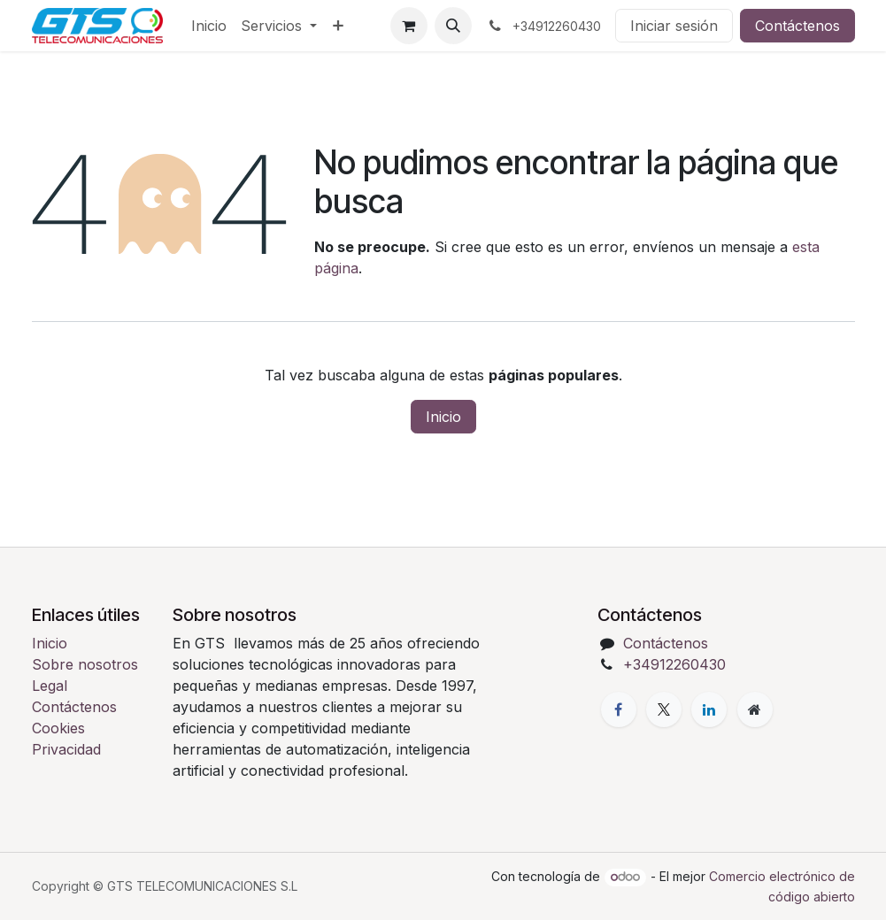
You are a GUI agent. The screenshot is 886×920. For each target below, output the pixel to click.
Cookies (58, 728)
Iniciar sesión (674, 25)
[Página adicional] (755, 709)
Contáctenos (797, 25)
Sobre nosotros (85, 664)
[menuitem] (209, 25)
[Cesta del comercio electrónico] (409, 25)
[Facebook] (618, 709)
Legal (49, 685)
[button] (453, 25)
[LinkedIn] (709, 709)
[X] (664, 709)
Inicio (443, 417)
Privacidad (66, 749)
